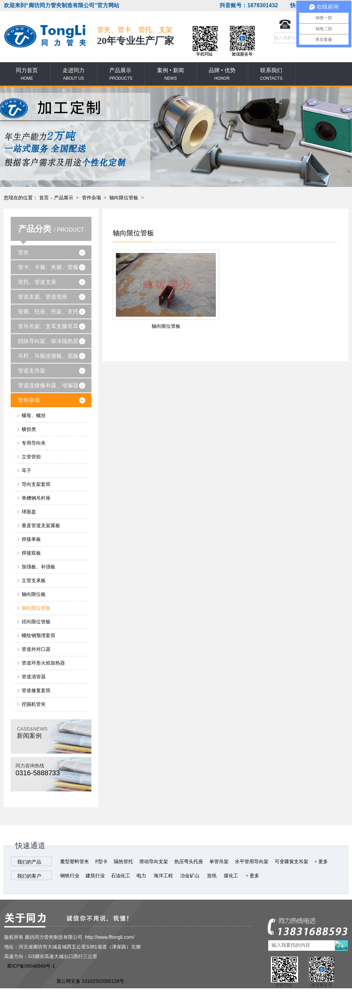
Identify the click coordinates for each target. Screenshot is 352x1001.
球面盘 (29, 511)
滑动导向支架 (153, 861)
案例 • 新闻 (170, 74)
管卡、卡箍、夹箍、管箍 (48, 267)
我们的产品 (29, 862)
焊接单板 (31, 539)
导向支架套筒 (36, 484)
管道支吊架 (31, 371)
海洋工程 (163, 875)
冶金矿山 (189, 875)
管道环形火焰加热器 (43, 663)
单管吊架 (219, 861)
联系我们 (271, 74)
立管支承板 (34, 580)
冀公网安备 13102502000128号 (90, 981)
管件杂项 (91, 197)
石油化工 (120, 875)
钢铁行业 (69, 875)
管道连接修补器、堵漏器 (48, 385)
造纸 (212, 875)
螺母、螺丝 (34, 415)
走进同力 (74, 74)
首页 (44, 197)
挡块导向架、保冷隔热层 (48, 341)
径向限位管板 (36, 621)
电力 (141, 875)
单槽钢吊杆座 (36, 498)
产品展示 (120, 74)
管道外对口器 (36, 649)
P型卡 (101, 861)
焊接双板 (31, 553)
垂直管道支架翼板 (41, 525)
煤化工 (231, 875)
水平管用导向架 (251, 861)
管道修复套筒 (36, 690)
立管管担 (31, 456)
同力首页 (27, 74)
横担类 (29, 429)
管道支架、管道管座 (42, 297)
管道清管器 (34, 676)
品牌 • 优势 (222, 74)
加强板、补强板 (38, 566)
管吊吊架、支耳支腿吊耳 (48, 326)
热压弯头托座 (188, 861)
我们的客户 (29, 876)
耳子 (26, 470)
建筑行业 (95, 875)
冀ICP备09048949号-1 (31, 966)
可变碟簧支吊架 (291, 861)
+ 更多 (321, 861)
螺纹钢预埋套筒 (38, 635)
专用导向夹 (34, 443)
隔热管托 (123, 861)
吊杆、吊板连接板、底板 (48, 356)
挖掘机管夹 (34, 704)
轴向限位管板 (123, 197)
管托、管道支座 (37, 282)
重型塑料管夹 (74, 861)
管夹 (23, 252)
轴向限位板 (34, 594)
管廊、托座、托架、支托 (48, 311)
